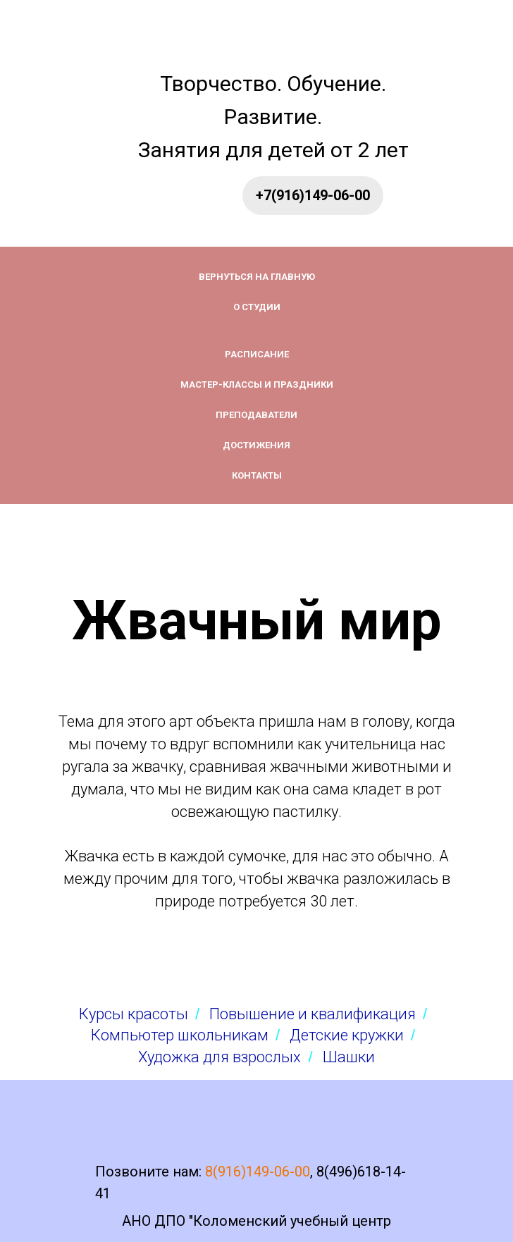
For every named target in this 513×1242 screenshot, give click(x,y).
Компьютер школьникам (179, 1035)
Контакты (257, 475)
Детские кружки (347, 1035)
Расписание (257, 354)
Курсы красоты (133, 1014)
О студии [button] (256, 307)
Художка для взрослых (219, 1057)
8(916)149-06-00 (257, 1171)
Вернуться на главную (257, 276)
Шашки (349, 1057)
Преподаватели (256, 415)
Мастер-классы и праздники (256, 384)
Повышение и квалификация (312, 1014)
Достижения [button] (256, 445)
